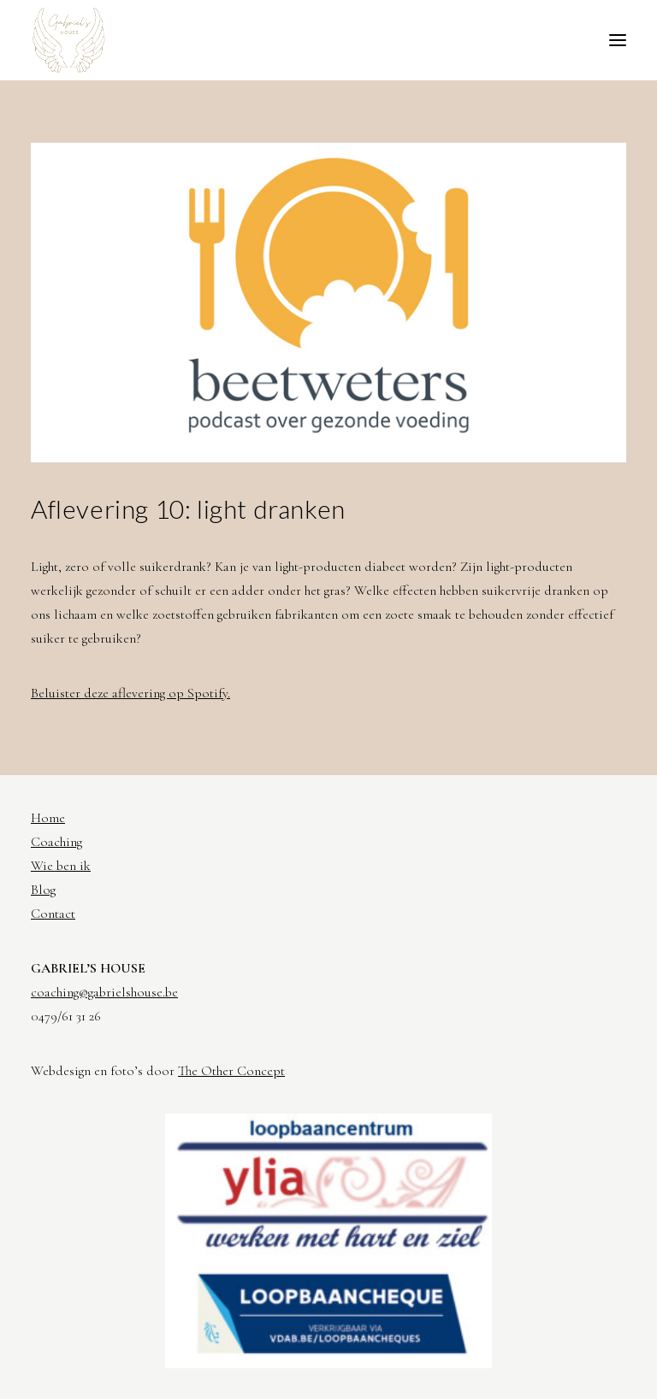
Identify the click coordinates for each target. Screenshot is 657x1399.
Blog (43, 889)
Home (48, 817)
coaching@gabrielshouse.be (104, 992)
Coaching (56, 841)
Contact (53, 913)
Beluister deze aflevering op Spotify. (130, 693)
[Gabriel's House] (69, 40)
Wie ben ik (61, 865)
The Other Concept (231, 1070)
